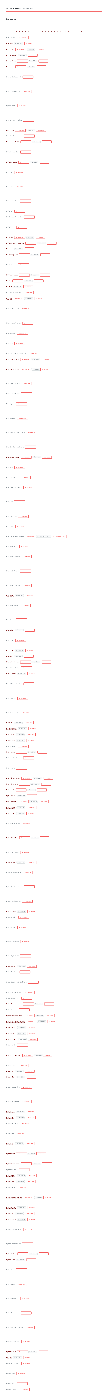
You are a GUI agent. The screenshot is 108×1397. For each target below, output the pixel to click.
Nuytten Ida (9, 1071)
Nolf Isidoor (9, 237)
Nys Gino (9, 1358)
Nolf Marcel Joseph (12, 255)
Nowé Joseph (10, 734)
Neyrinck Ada (10, 67)
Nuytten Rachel (11, 1207)
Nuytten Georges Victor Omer (15, 1021)
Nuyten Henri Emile (12, 784)
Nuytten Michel (10, 1175)
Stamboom (24, 37)
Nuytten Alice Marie (12, 838)
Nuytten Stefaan (11, 1254)
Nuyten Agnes (10, 752)
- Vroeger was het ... (22, 8)
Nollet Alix (9, 298)
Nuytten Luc (9, 1144)
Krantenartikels (60, 536)
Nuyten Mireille (10, 796)
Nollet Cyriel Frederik (12, 359)
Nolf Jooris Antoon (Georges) (15, 243)
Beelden (30, 43)
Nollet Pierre (10, 650)
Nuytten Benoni (11, 911)
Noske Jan (9, 723)
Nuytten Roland (11, 1219)
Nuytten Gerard (11, 1027)
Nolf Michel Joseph (12, 275)
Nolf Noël (9, 287)
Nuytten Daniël (10, 966)
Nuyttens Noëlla (11, 1352)
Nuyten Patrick (10, 807)
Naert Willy (9, 43)
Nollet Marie (10, 595)
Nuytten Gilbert (11, 1033)
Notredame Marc (11, 728)
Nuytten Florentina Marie (14, 1004)
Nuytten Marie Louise (13, 1164)
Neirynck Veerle (11, 61)
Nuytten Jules (10, 1117)
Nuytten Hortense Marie (13, 1055)
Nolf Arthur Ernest (11, 162)
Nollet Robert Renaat (12, 662)
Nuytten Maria (10, 1154)
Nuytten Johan (10, 1077)
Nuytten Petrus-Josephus (14, 1197)
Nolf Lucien (9, 249)
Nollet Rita (9, 656)
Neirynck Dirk (10, 49)
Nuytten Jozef (10, 1112)
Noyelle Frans (10, 740)
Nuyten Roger (10, 813)
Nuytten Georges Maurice (14, 1016)
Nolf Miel (8, 281)
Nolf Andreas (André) (12, 142)
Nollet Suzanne (11, 674)
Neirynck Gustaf (11, 55)
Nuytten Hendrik (11, 1039)
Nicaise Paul (10, 130)
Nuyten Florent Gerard (13, 778)
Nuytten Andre (10, 862)
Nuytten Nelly (10, 1181)
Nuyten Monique (11, 802)
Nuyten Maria (10, 790)
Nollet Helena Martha (13, 457)
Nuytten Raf (9, 1213)
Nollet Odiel (9, 630)
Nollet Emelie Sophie (12, 369)
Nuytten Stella (10, 1260)
